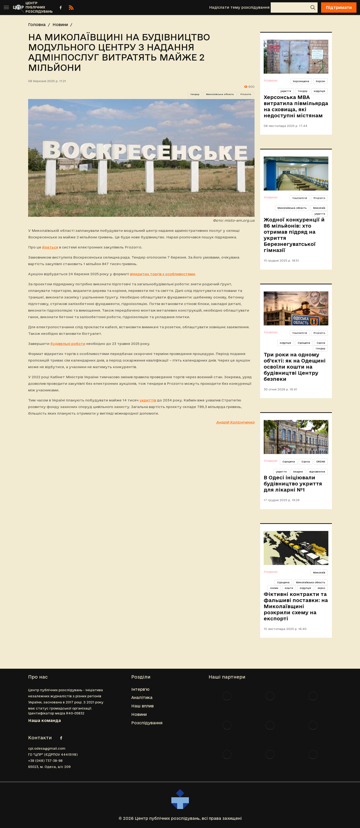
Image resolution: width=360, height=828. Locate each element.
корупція (319, 91)
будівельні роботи (67, 344)
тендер (194, 94)
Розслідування (146, 723)
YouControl (299, 198)
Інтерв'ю (140, 689)
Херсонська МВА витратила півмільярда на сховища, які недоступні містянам (296, 106)
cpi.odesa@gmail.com (46, 748)
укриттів (147, 400)
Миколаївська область (220, 94)
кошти (289, 588)
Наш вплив (142, 706)
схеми (274, 588)
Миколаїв (319, 207)
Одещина (304, 342)
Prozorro (245, 94)
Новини (60, 24)
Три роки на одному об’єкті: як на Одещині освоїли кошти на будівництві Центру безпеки (295, 367)
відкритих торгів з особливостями (162, 274)
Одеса (321, 342)
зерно (321, 588)
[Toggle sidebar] (6, 7)
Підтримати (339, 7)
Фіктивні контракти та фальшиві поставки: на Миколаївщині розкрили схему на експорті (296, 606)
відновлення (317, 471)
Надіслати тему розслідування (239, 7)
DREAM (320, 461)
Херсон (320, 81)
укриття (286, 91)
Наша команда (44, 720)
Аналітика (142, 697)
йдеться (50, 247)
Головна (37, 24)
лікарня (298, 471)
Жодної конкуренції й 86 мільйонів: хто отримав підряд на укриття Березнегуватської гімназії (294, 235)
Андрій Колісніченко (235, 422)
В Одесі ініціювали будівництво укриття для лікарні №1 (293, 483)
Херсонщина (301, 81)
